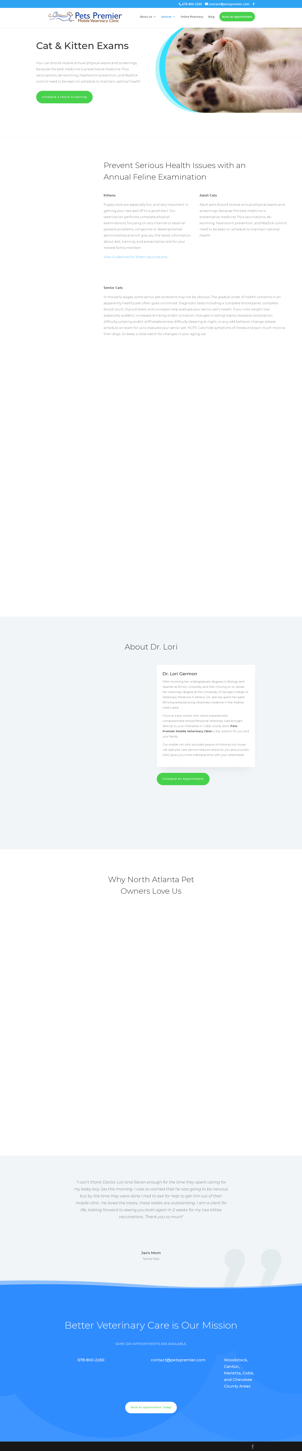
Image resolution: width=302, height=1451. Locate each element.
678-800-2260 (192, 4)
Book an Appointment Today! (151, 1407)
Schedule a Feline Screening (64, 97)
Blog (211, 16)
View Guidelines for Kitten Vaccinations (135, 257)
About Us (146, 16)
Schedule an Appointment (183, 779)
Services (166, 16)
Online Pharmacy (191, 16)
